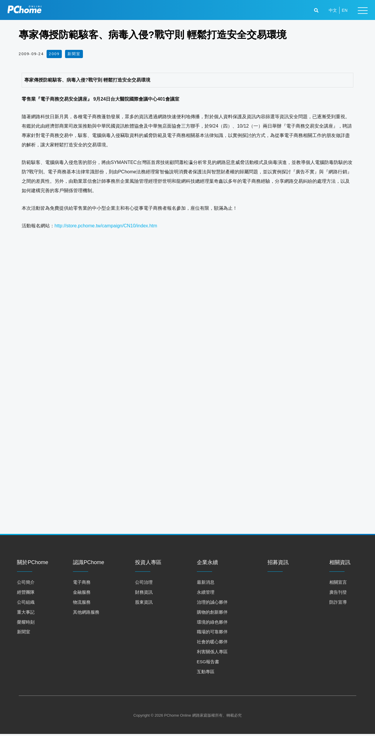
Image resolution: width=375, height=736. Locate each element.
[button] (317, 11)
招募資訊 (278, 564)
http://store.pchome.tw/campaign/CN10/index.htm (105, 225)
